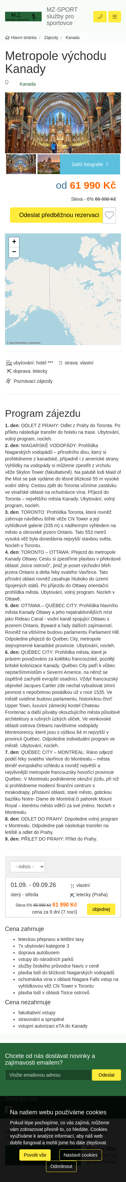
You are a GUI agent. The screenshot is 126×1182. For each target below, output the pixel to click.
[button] (14, 242)
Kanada (28, 84)
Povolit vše (35, 1155)
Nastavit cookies (81, 1155)
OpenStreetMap (18, 342)
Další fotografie (90, 164)
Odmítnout (61, 1166)
